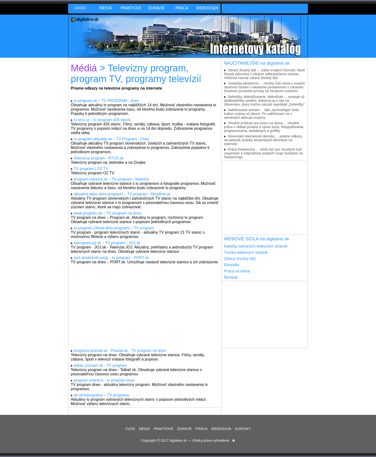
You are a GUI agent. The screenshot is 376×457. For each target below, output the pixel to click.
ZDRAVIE (184, 429)
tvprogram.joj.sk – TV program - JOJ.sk (107, 243)
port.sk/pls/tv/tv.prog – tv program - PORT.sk (111, 258)
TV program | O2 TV (91, 169)
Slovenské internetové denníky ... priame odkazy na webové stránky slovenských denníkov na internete (263, 140)
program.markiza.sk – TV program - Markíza (111, 179)
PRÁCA (201, 429)
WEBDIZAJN (221, 429)
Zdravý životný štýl (240, 259)
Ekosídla (231, 265)
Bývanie (231, 277)
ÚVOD (130, 429)
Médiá (84, 68)
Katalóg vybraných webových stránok (255, 246)
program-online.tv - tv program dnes (104, 380)
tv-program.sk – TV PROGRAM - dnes (106, 101)
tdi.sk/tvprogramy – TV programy (101, 395)
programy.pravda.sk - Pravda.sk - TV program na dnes (120, 351)
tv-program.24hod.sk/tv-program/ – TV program (114, 228)
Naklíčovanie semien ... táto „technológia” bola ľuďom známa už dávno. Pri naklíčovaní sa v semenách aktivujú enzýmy (261, 113)
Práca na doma (237, 271)
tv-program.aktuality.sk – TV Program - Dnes (111, 139)
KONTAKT (243, 429)
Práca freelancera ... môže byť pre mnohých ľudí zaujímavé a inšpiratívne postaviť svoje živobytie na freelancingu (263, 153)
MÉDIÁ (144, 429)
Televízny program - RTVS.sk (98, 158)
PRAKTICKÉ (163, 429)
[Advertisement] (144, 306)
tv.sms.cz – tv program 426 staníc (102, 120)
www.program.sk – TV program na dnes (107, 213)
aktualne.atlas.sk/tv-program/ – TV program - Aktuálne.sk (122, 194)
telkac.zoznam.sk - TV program (100, 365)
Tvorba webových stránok (246, 252)
